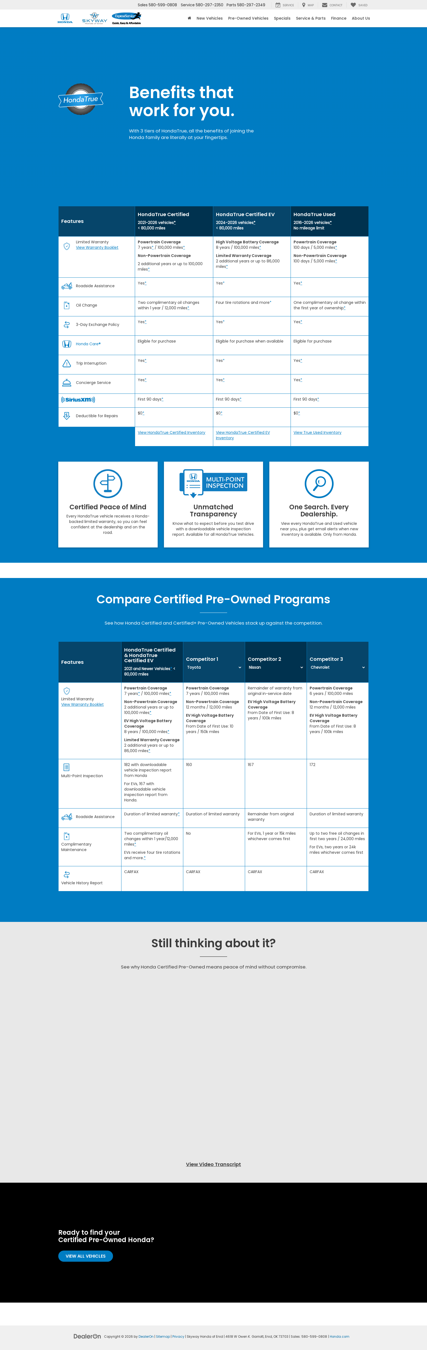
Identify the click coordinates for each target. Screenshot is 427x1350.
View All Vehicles (86, 1256)
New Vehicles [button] (210, 18)
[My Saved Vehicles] (358, 5)
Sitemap (163, 1336)
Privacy (178, 1336)
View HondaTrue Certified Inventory (171, 432)
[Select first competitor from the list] (214, 667)
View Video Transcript (213, 1164)
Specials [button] (282, 18)
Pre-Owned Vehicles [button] (248, 18)
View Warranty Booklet (97, 247)
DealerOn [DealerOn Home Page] (146, 1336)
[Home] (189, 18)
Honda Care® (88, 344)
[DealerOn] (87, 1336)
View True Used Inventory (317, 432)
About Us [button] (361, 18)
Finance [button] (338, 18)
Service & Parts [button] (311, 18)
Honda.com (339, 1336)
